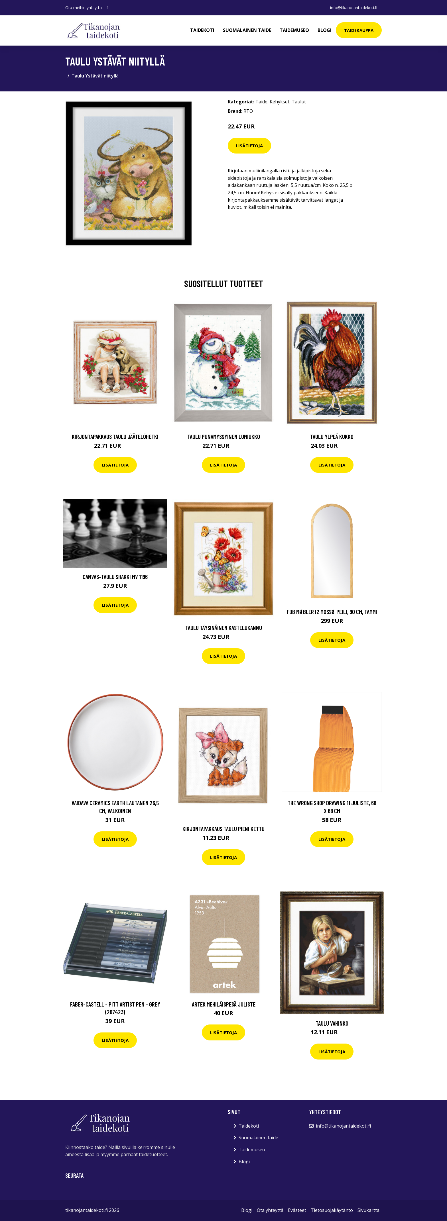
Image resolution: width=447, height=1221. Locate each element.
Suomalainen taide (247, 30)
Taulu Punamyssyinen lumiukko (223, 436)
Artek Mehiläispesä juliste (223, 1004)
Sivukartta (368, 1210)
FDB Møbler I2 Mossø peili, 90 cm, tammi (332, 611)
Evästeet (297, 1210)
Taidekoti (202, 30)
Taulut (299, 102)
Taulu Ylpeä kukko (331, 436)
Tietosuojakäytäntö (332, 1210)
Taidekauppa (358, 30)
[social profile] (108, 7)
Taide (261, 102)
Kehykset (279, 102)
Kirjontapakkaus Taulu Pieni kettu (223, 828)
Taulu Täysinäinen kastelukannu (223, 627)
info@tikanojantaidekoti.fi (353, 7)
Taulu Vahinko (332, 1023)
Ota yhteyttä (270, 1210)
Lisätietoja (249, 145)
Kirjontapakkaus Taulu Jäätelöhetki (115, 436)
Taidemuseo (294, 30)
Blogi (325, 30)
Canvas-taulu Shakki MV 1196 (115, 576)
